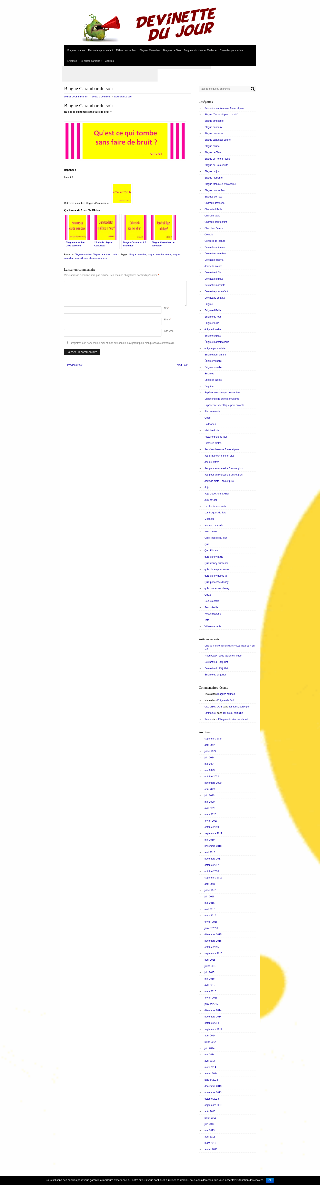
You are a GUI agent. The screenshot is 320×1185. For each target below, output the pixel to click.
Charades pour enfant (231, 50)
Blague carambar (83, 254)
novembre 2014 (212, 1016)
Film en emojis (212, 411)
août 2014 (209, 1035)
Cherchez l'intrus (213, 228)
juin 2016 (209, 896)
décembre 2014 (212, 1010)
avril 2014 (209, 1060)
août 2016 (209, 884)
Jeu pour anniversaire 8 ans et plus (223, 474)
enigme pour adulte (215, 348)
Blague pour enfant (214, 190)
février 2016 (210, 921)
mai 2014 (209, 1054)
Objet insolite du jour (215, 537)
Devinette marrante (214, 285)
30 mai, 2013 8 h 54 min (76, 96)
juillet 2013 (210, 1117)
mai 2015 (209, 978)
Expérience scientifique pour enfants (224, 405)
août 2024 (209, 745)
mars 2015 (210, 991)
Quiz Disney (211, 550)
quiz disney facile (213, 556)
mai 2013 (209, 1130)
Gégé (207, 417)
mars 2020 (210, 814)
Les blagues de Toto (215, 512)
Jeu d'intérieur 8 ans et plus (219, 455)
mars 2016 (210, 915)
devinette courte (213, 266)
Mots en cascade (213, 525)
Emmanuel (210, 713)
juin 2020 (209, 795)
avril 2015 (209, 985)
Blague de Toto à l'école (217, 158)
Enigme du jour (212, 316)
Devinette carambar (215, 253)
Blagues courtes (76, 50)
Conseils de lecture (214, 240)
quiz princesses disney (216, 588)
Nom (166, 308)
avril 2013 (209, 1136)
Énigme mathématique (216, 342)
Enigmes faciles (213, 379)
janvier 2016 (211, 928)
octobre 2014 (211, 1023)
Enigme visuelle (213, 367)
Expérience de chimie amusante (221, 398)
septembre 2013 (213, 1105)
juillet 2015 (210, 966)
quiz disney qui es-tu (215, 575)
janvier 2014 (211, 1079)
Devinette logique (213, 278)
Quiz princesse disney (216, 582)
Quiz (207, 544)
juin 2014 (209, 1048)
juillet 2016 (210, 890)
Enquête (209, 386)
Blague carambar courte (105, 254)
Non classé (210, 531)
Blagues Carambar (150, 50)
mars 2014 (210, 1067)
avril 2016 (209, 909)
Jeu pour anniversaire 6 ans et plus (223, 468)
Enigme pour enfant (215, 354)
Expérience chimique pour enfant (222, 392)
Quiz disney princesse (216, 563)
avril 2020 (209, 808)
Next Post (184, 365)
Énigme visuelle (213, 361)
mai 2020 (209, 801)
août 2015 (209, 959)
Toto (206, 620)
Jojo (206, 487)
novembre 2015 (212, 940)
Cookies (109, 61)
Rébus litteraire (212, 613)
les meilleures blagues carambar (91, 258)
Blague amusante (213, 120)
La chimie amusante (215, 506)
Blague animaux (213, 127)
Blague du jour (212, 171)
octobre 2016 (211, 871)
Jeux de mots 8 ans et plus (219, 481)
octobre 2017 (211, 865)
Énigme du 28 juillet (215, 674)
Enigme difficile (212, 310)
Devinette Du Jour (123, 96)
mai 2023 (209, 770)
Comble (208, 234)
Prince (207, 719)
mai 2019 (209, 839)
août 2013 (209, 1111)
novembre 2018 (212, 846)
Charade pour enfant (215, 222)
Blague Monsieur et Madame (220, 184)
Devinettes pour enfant (100, 50)
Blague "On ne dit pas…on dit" (221, 114)
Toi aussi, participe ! (91, 61)
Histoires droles (212, 443)
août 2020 (209, 789)
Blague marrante (213, 177)
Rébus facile (211, 607)
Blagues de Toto (172, 50)
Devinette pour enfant (216, 291)
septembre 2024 (213, 738)
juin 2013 (209, 1124)
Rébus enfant (211, 601)
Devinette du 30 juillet (216, 662)
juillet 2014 (210, 1041)
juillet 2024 (210, 751)
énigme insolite (212, 329)
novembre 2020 (212, 782)
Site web (168, 331)
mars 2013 (210, 1143)
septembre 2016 (213, 877)
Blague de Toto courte (216, 165)
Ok (269, 1180)
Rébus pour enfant (126, 50)
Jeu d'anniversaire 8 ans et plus (221, 449)
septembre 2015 (213, 953)
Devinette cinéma (213, 259)
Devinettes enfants (214, 297)
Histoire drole (211, 430)
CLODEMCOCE (213, 706)
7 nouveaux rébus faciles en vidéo (222, 655)
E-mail (167, 319)
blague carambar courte (159, 254)
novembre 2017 (212, 858)
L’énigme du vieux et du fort (233, 719)
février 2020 (210, 820)
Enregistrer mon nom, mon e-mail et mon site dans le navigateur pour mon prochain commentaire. (122, 343)
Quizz (207, 594)
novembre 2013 (212, 1092)
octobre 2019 (211, 827)
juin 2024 (209, 757)
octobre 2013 (211, 1098)
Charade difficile (213, 209)
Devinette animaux (214, 247)
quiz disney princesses (216, 569)
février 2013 (210, 1149)
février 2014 (210, 1073)
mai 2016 (209, 902)
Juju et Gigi (210, 500)
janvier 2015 (211, 1004)
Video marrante (212, 626)
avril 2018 (209, 852)
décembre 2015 (212, 934)
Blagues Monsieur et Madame (200, 50)
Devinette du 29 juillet (216, 668)
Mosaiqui (209, 518)
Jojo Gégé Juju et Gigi (216, 493)
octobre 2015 (211, 947)
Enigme (208, 304)
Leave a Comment (101, 96)
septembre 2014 (213, 1029)
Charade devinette (214, 203)
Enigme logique (212, 335)
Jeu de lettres (211, 462)
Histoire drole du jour (215, 436)
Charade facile (212, 215)
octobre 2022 (211, 776)
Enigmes (72, 61)
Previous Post (73, 365)
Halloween (210, 424)
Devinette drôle (212, 272)
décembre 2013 (212, 1086)
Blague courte (212, 146)
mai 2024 (209, 763)
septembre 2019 (213, 833)
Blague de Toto (212, 152)
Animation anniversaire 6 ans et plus (224, 108)
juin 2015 (209, 972)
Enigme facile (211, 323)
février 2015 (210, 997)
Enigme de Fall (225, 700)
